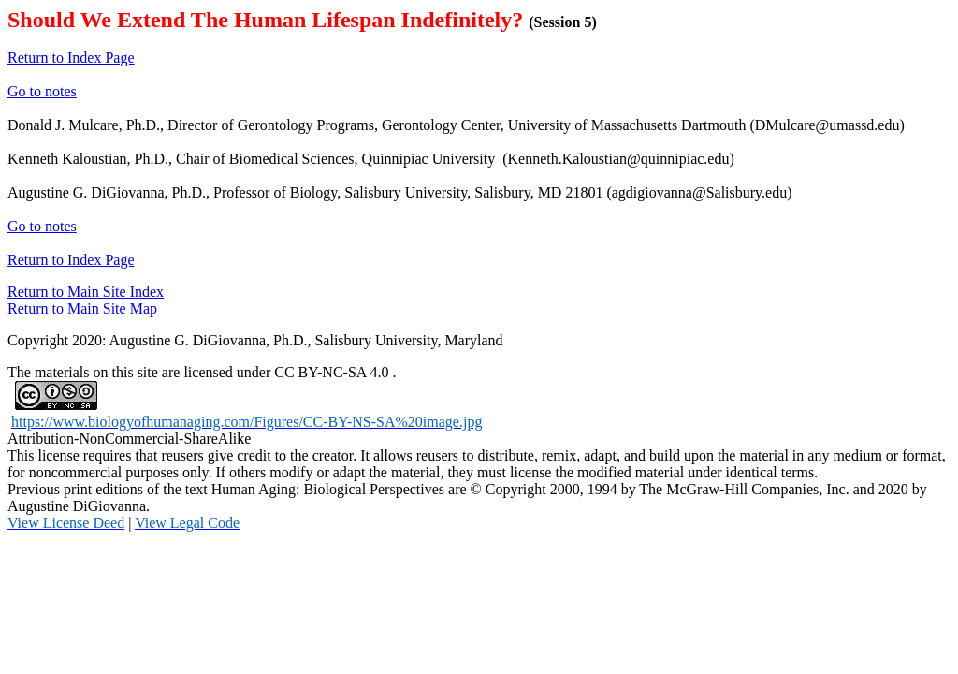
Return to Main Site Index (85, 292)
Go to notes (42, 91)
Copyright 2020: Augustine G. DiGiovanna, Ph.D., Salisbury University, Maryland (255, 340)
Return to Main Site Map (82, 308)
